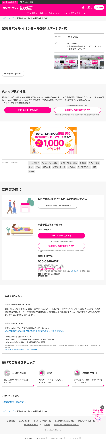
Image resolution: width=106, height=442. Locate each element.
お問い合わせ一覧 (57, 438)
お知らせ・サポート (77, 13)
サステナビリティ (74, 438)
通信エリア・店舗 (46, 13)
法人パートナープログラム (41, 421)
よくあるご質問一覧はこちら (14, 402)
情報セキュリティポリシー (85, 421)
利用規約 (47, 424)
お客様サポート (75, 271)
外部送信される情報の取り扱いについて (66, 424)
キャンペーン (61, 13)
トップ (4, 18)
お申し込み (99, 7)
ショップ (11, 18)
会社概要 (10, 421)
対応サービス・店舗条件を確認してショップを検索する (21, 349)
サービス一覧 (41, 438)
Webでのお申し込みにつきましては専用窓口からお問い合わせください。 (34, 331)
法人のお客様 (23, 421)
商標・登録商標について (31, 424)
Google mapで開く (13, 73)
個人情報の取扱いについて (63, 421)
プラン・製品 (32, 13)
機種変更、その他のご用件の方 (77, 110)
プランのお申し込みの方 (28, 110)
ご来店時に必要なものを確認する (57, 205)
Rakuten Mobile (11, 7)
